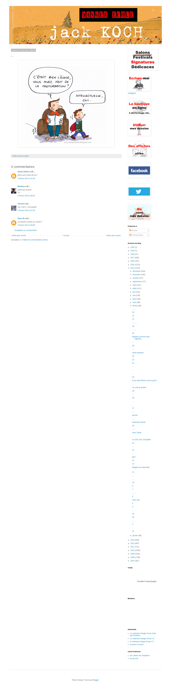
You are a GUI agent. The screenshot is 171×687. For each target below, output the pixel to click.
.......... (134, 323)
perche (135, 415)
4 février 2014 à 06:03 (26, 196)
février (135, 306)
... (133, 342)
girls (133, 457)
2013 (133, 540)
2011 (133, 547)
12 (133, 464)
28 (133, 312)
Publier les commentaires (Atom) (35, 240)
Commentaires (136, 235)
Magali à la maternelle (141, 467)
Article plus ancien (113, 235)
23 (133, 356)
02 (133, 514)
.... (133, 349)
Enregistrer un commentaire (26, 230)
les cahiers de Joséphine (140, 655)
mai (134, 295)
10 (133, 482)
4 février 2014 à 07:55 (26, 210)
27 (133, 316)
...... (133, 419)
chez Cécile (136, 433)
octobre (136, 278)
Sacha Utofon (23, 172)
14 (133, 450)
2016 (133, 261)
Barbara (21, 186)
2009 (133, 554)
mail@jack (132, 93)
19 (133, 391)
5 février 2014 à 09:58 (26, 225)
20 (133, 377)
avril (134, 299)
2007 (133, 561)
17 (133, 408)
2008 (133, 557)
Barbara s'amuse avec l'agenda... (141, 338)
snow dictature (138, 353)
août (135, 285)
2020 (133, 247)
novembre (137, 275)
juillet (135, 288)
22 (133, 360)
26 (133, 326)
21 (133, 363)
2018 (133, 254)
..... (133, 521)
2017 (133, 258)
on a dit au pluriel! (139, 387)
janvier (135, 535)
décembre (137, 271)
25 (133, 333)
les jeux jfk (134, 658)
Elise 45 (21, 218)
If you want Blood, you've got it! (144, 380)
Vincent (21, 204)
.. (132, 373)
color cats (136, 500)
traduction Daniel (139, 422)
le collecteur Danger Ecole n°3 (142, 642)
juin (134, 292)
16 (133, 426)
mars (135, 302)
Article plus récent (19, 235)
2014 (133, 268)
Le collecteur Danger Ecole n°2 (142, 639)
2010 (133, 550)
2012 (133, 543)
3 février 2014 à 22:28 (26, 178)
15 (133, 443)
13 (133, 460)
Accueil (66, 235)
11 (133, 472)
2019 (133, 251)
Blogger (96, 680)
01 (133, 531)
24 (133, 346)
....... (134, 309)
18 (133, 398)
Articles (133, 230)
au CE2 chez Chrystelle (141, 440)
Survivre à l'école (136, 644)
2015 (133, 265)
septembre (137, 282)
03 (133, 517)
